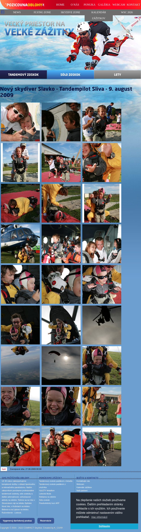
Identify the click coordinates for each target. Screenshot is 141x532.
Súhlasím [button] (104, 526)
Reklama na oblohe (47, 497)
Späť (4, 469)
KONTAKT (133, 4)
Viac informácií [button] (99, 517)
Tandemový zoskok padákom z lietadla (55, 481)
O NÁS (75, 4)
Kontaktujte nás (83, 481)
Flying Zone (42, 12)
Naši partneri (81, 490)
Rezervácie (45, 521)
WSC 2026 (127, 12)
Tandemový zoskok (23, 74)
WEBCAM (118, 4)
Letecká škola (45, 494)
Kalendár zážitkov (98, 15)
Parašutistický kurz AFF (49, 503)
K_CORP (58, 528)
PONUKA (90, 4)
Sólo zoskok (70, 74)
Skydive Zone (70, 12)
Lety (117, 74)
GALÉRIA (104, 4)
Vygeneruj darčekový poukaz (17, 521)
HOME (60, 4)
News (10, 12)
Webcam (80, 484)
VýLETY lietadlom (46, 490)
